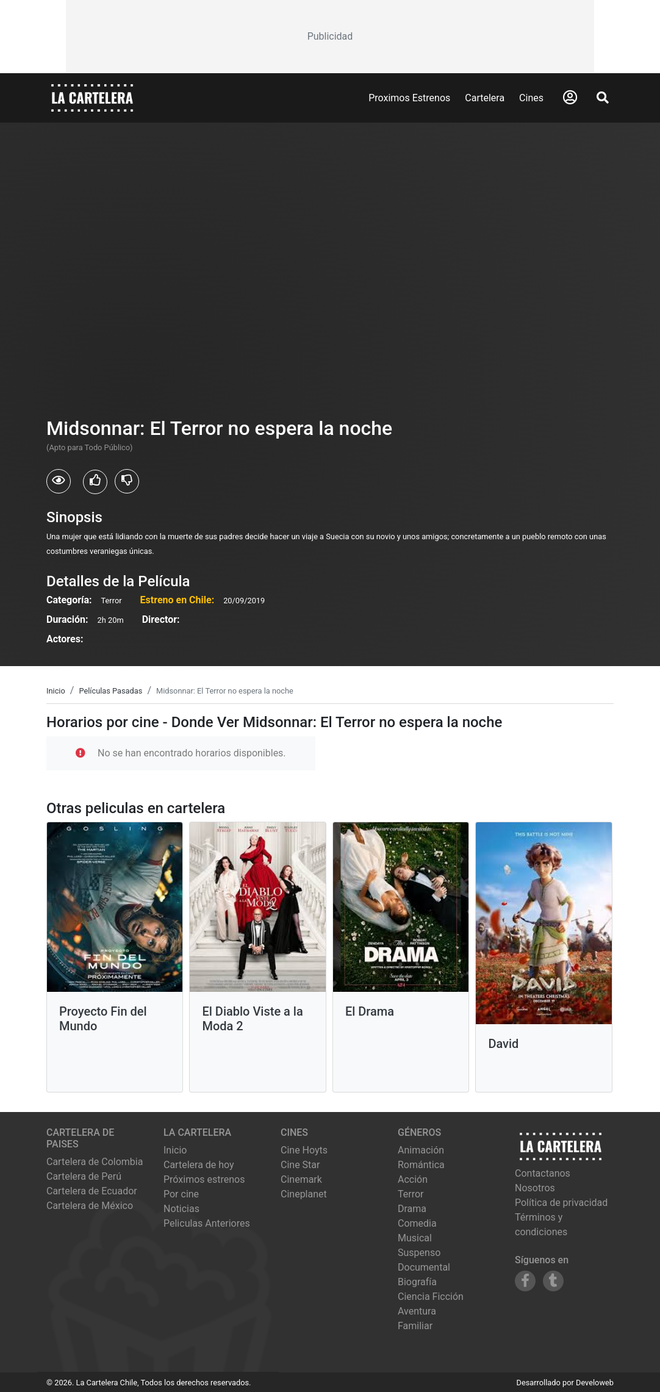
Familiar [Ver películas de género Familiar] (415, 1326)
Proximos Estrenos (409, 98)
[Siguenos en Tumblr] (553, 1281)
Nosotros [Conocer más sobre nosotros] (535, 1188)
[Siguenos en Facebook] (525, 1281)
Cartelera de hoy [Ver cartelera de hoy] (198, 1165)
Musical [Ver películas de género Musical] (415, 1238)
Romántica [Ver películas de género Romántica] (421, 1165)
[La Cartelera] (92, 97)
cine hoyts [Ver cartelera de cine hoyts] (304, 1150)
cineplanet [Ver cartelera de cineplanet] (304, 1194)
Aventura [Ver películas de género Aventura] (417, 1311)
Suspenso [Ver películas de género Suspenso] (419, 1252)
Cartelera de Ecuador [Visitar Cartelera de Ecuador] (91, 1191)
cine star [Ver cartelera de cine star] (300, 1165)
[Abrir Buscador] (603, 97)
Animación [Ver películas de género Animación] (421, 1150)
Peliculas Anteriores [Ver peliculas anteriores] (206, 1223)
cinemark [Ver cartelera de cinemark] (301, 1179)
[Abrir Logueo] (570, 97)
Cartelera (484, 98)
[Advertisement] (330, 36)
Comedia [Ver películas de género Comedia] (417, 1223)
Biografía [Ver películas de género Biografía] (417, 1282)
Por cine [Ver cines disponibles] (181, 1194)
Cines (531, 98)
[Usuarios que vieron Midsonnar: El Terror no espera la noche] (58, 481)
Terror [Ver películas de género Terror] (411, 1194)
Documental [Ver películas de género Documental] (424, 1267)
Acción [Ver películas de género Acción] (413, 1179)
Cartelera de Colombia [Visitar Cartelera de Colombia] (94, 1162)
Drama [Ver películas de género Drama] (412, 1208)
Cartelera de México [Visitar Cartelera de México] (89, 1205)
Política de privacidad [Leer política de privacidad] (561, 1202)
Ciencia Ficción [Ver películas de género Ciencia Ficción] (431, 1296)
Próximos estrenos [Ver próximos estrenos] (204, 1179)
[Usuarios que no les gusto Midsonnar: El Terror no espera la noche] (127, 481)
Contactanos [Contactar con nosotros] (542, 1173)
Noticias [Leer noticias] (181, 1208)
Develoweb (595, 1382)
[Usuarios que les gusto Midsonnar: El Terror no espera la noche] (95, 482)
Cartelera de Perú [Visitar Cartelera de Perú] (83, 1176)
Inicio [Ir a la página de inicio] (175, 1150)
